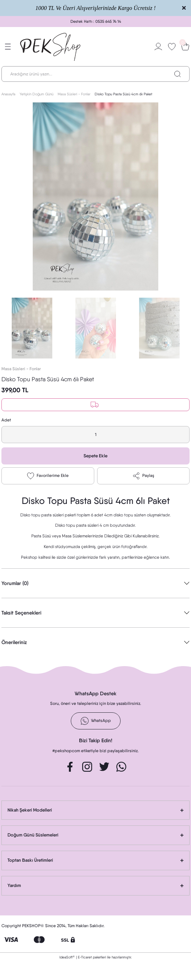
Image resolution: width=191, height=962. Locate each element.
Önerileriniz (14, 642)
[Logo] (50, 47)
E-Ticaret (85, 957)
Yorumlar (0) (14, 583)
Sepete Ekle (95, 455)
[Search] (95, 74)
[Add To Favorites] (47, 475)
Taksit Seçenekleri (21, 613)
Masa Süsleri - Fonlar (21, 368)
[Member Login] (158, 46)
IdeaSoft (67, 957)
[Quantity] (95, 434)
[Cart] (185, 46)
